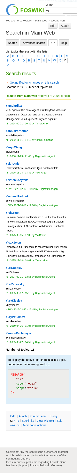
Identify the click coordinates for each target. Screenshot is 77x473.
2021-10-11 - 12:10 (24, 205)
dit (13, 416)
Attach (65, 25)
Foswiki (27, 20)
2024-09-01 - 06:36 (20, 123)
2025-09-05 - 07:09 (20, 235)
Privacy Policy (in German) (46, 465)
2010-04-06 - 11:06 (20, 325)
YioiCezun (40, 235)
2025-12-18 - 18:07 (20, 260)
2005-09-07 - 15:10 (20, 293)
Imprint (23, 465)
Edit (52, 25)
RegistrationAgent (45, 156)
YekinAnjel (41, 172)
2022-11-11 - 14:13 (20, 140)
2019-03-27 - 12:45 (24, 309)
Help (64, 43)
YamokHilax (41, 123)
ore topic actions (34, 425)
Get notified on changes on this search (34, 82)
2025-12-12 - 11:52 (24, 189)
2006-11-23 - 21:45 (20, 156)
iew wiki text (45, 420)
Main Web (41, 20)
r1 (17, 420)
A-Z (53, 43)
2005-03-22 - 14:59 (20, 342)
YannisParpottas (44, 140)
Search (12, 43)
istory (52, 416)
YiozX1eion (41, 260)
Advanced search (34, 43)
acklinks (28, 420)
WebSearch (58, 20)
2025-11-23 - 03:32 (20, 172)
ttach (23, 416)
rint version (38, 416)
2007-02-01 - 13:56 (20, 276)
